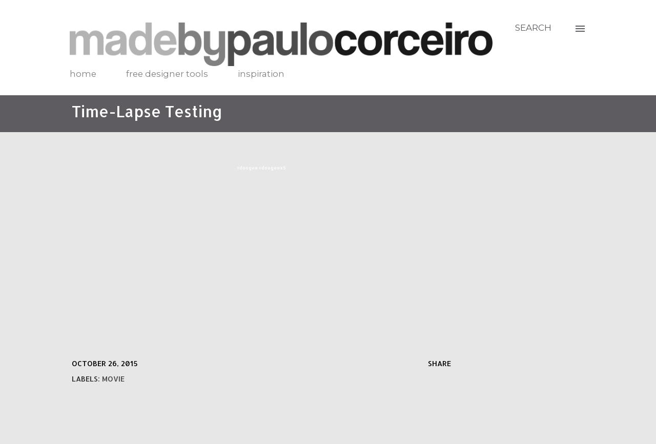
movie (113, 378)
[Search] (533, 28)
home (83, 74)
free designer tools (167, 74)
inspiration (261, 74)
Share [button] (439, 363)
